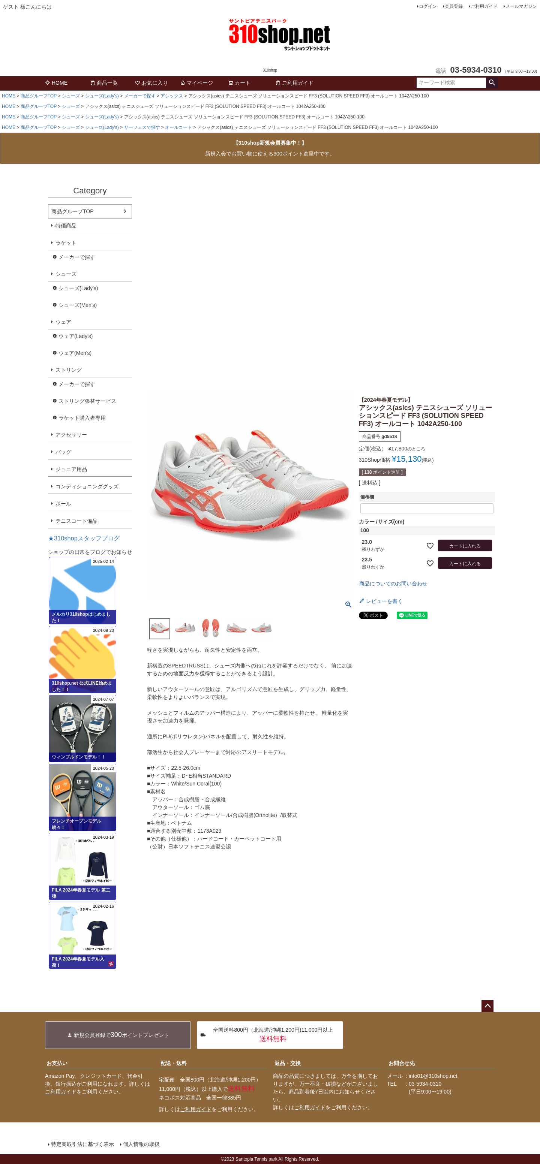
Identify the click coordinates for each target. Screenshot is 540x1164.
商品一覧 (104, 83)
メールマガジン (521, 6)
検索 (492, 83)
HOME (56, 83)
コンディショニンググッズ (87, 486)
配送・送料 (173, 1063)
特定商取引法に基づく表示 (82, 1144)
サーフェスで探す (142, 127)
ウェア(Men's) (75, 353)
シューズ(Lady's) (102, 96)
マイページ (196, 83)
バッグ (63, 452)
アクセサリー (71, 435)
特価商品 (66, 226)
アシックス (171, 96)
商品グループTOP (39, 96)
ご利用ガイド (484, 6)
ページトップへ (488, 1006)
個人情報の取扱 (141, 1144)
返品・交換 (287, 1063)
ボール (63, 504)
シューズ (71, 96)
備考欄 (367, 497)
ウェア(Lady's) (75, 336)
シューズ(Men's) (77, 305)
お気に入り (151, 83)
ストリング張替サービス (87, 401)
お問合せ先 (401, 1063)
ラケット (66, 243)
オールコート (178, 127)
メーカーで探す (140, 96)
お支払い (57, 1063)
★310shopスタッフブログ (84, 538)
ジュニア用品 (71, 469)
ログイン (428, 6)
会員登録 (454, 6)
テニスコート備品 (77, 521)
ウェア (63, 322)
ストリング (69, 370)
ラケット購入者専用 (82, 418)
